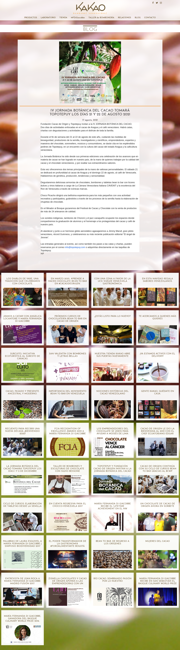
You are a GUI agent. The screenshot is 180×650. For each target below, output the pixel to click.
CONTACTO (150, 18)
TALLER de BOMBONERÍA (101, 18)
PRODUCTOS (30, 18)
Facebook (152, 2)
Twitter (156, 2)
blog (90, 29)
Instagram (160, 2)
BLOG (138, 18)
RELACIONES (124, 18)
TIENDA (63, 18)
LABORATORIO (48, 18)
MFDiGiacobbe (78, 18)
